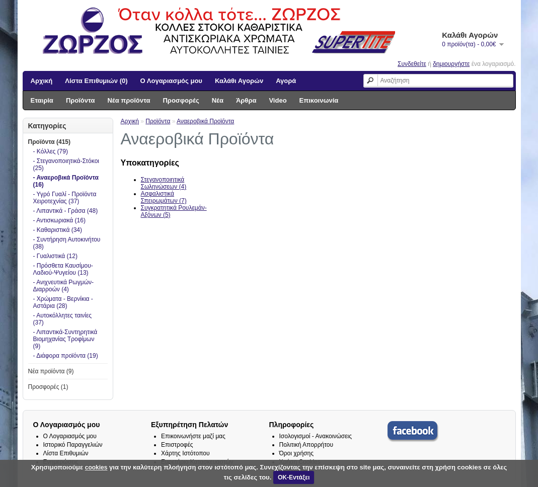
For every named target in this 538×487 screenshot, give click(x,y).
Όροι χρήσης (296, 453)
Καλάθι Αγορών (239, 81)
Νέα (217, 100)
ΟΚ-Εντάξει (294, 477)
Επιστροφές (177, 444)
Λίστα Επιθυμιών (66, 453)
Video (277, 100)
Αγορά (286, 81)
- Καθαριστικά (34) (58, 229)
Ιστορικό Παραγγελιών (73, 444)
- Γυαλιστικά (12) (55, 256)
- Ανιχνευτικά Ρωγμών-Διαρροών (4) (63, 286)
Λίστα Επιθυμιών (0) (96, 81)
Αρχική (42, 81)
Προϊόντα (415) (49, 141)
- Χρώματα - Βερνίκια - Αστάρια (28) (63, 302)
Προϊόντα (80, 100)
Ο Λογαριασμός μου (171, 81)
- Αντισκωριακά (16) (59, 220)
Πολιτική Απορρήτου (306, 444)
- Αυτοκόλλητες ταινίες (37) (62, 319)
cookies (96, 467)
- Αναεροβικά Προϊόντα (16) (66, 181)
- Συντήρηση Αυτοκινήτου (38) (67, 243)
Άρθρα (246, 100)
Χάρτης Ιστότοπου (185, 453)
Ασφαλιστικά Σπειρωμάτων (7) (164, 197)
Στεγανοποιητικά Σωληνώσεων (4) (164, 183)
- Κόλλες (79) (50, 151)
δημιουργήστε (451, 63)
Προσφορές (181, 100)
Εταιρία (42, 100)
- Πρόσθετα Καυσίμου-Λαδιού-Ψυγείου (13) (63, 269)
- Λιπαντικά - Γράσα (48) (65, 210)
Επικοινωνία (319, 100)
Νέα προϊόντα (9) (51, 371)
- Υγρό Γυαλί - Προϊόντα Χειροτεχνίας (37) (65, 198)
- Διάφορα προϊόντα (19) (65, 355)
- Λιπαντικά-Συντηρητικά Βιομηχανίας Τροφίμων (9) (65, 339)
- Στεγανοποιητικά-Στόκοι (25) (66, 164)
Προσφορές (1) (48, 386)
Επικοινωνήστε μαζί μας (193, 436)
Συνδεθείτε (412, 63)
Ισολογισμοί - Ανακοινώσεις (315, 436)
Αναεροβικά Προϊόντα (205, 121)
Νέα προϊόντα (128, 100)
